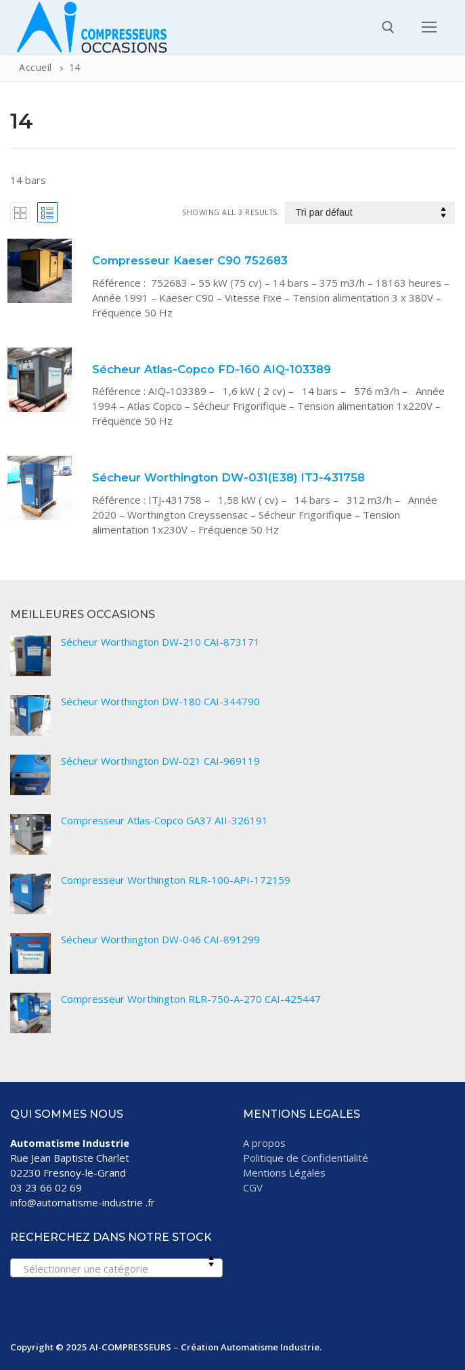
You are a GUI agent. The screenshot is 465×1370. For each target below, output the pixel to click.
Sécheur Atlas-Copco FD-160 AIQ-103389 (211, 369)
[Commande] (370, 213)
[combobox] (116, 1267)
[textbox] (116, 1272)
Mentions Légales (284, 1172)
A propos (264, 1143)
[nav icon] (429, 27)
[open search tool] (388, 27)
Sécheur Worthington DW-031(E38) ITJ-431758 (228, 477)
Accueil (35, 67)
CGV (253, 1187)
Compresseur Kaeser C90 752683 (190, 260)
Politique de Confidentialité (305, 1157)
